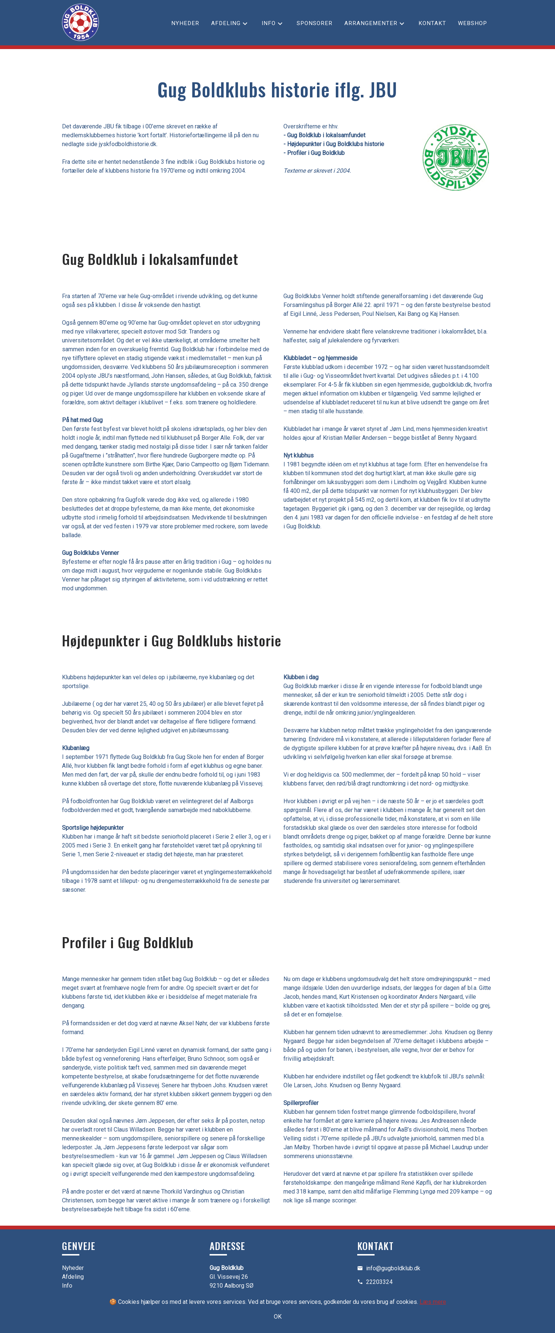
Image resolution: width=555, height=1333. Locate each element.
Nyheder (185, 23)
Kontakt (432, 23)
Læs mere (433, 1301)
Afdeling (226, 23)
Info (269, 23)
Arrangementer (370, 23)
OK (278, 1316)
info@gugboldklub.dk (393, 1268)
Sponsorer (314, 23)
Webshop (472, 23)
